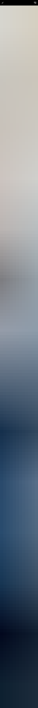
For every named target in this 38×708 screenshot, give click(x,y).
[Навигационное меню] (35, 3)
